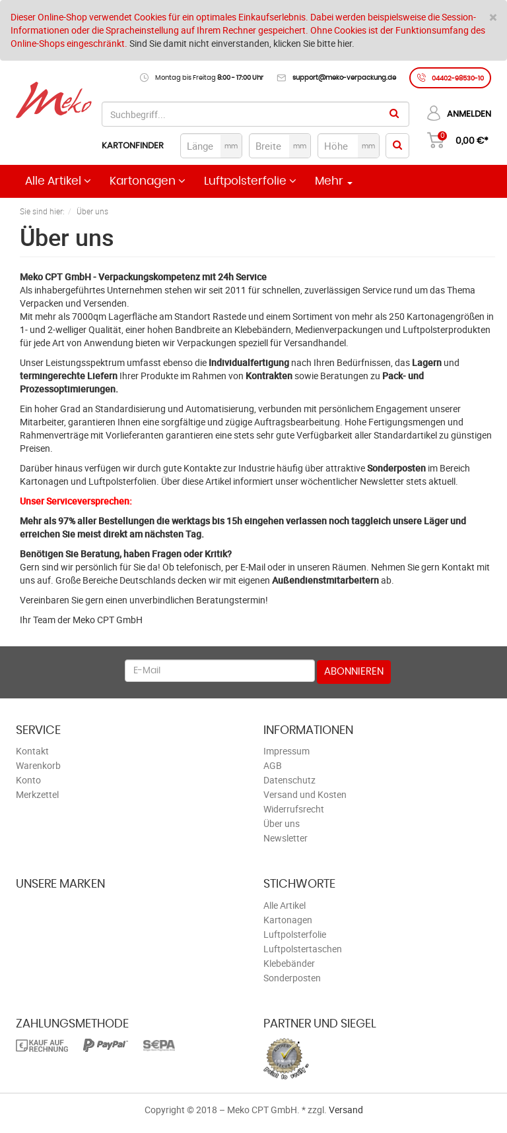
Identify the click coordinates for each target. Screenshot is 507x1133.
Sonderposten (292, 977)
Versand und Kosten (305, 794)
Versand (346, 1109)
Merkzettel (37, 794)
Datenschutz (289, 780)
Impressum (286, 751)
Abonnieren (354, 672)
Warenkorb (38, 765)
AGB (272, 765)
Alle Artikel (58, 181)
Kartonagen (148, 181)
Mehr (334, 181)
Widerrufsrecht (293, 809)
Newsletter (285, 838)
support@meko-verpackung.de (344, 78)
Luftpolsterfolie (250, 181)
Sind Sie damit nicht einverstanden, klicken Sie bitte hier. (242, 43)
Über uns (281, 823)
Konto (28, 780)
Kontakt (32, 751)
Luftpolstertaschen (302, 948)
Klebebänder (289, 963)
